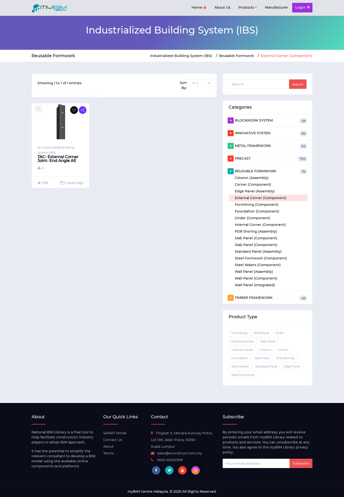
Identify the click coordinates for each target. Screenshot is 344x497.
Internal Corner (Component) (260, 225)
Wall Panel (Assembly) (254, 271)
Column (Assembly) (252, 178)
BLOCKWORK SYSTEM (267, 120)
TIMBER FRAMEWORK (267, 298)
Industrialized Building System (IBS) (181, 56)
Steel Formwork (242, 375)
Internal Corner (242, 350)
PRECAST (267, 159)
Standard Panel (266, 366)
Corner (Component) (253, 184)
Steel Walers (240, 366)
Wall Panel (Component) (256, 278)
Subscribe (301, 463)
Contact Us (112, 440)
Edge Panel (292, 366)
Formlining (239, 333)
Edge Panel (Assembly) (255, 191)
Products (247, 7)
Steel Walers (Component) (258, 265)
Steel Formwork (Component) (261, 258)
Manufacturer (276, 7)
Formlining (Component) (257, 204)
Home (199, 8)
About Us (222, 7)
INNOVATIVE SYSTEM (267, 133)
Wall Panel (261, 333)
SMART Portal (114, 433)
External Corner (242, 341)
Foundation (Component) (257, 211)
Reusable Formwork (236, 56)
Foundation (239, 358)
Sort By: (183, 85)
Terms (108, 453)
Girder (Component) (252, 218)
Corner (283, 350)
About (108, 446)
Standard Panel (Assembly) (258, 251)
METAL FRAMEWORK (267, 146)
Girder (279, 333)
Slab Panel (267, 341)
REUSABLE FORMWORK (267, 171)
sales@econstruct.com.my (176, 453)
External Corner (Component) (260, 198)
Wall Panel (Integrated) (255, 285)
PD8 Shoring (285, 358)
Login (302, 7)
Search (297, 84)
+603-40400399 (167, 460)
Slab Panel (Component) (256, 238)
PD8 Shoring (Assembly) (256, 231)
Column (265, 350)
